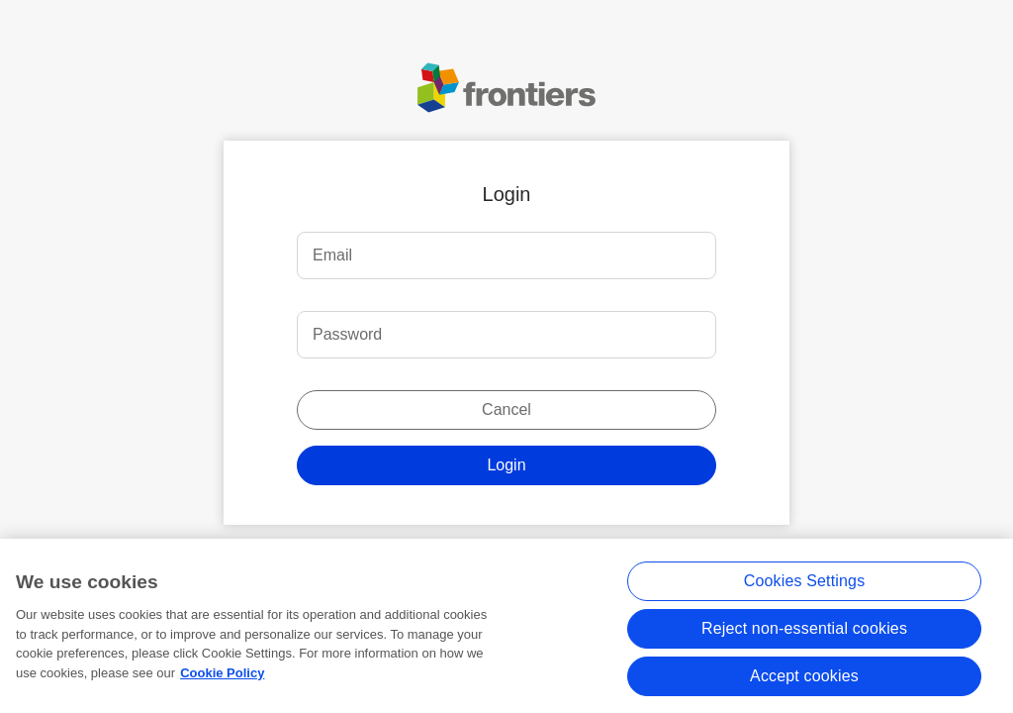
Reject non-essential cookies (804, 631)
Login (506, 465)
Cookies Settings (805, 583)
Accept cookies (804, 678)
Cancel (506, 409)
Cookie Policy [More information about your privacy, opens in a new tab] (222, 675)
